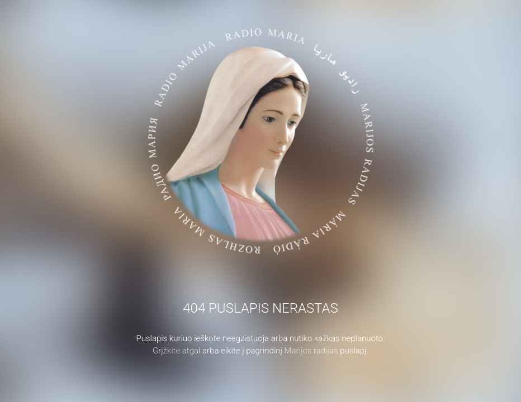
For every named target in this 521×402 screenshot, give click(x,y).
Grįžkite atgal (177, 351)
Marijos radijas (311, 351)
